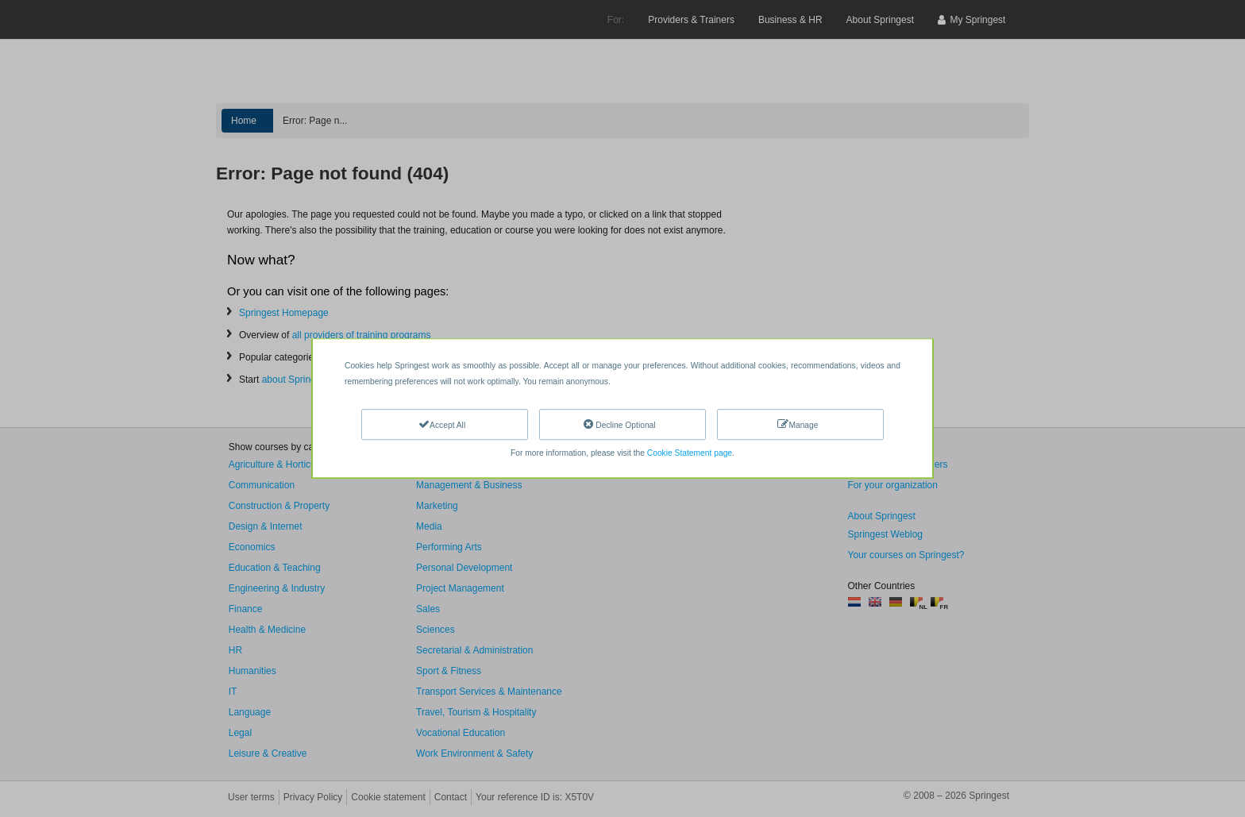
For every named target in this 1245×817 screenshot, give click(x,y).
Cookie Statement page (689, 453)
